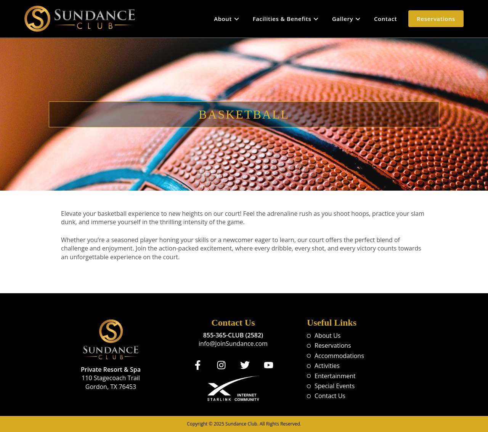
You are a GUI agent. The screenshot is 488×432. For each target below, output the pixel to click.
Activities (327, 365)
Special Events (335, 386)
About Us (328, 335)
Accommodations (339, 356)
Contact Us (330, 396)
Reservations (333, 345)
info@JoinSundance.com (233, 343)
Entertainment (335, 376)
